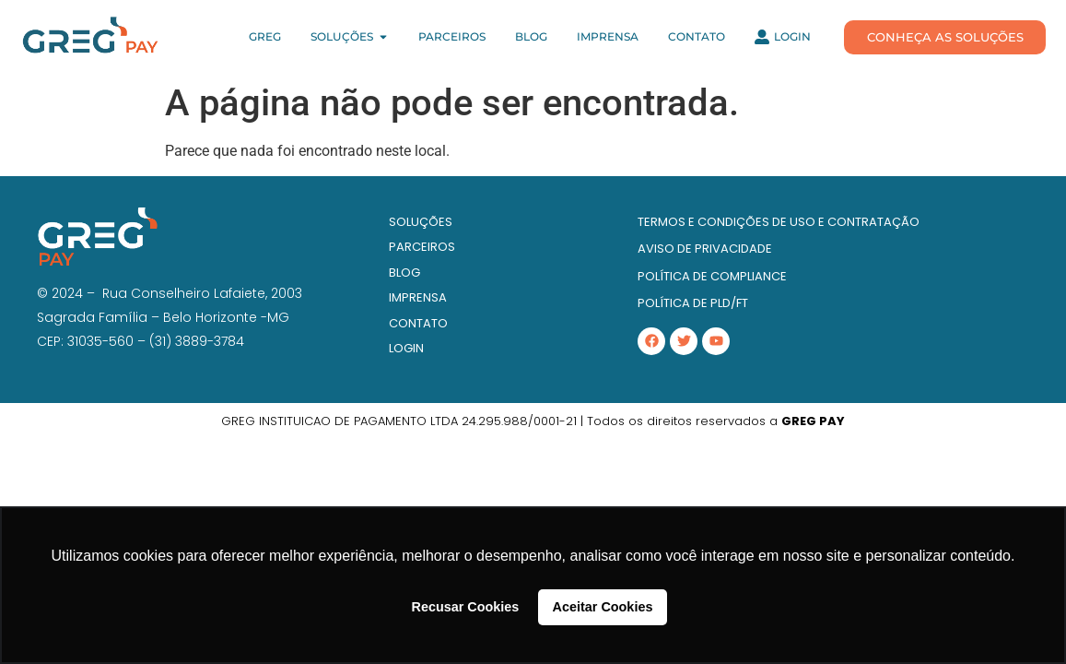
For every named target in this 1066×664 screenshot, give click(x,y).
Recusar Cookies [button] (466, 606)
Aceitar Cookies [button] (603, 606)
